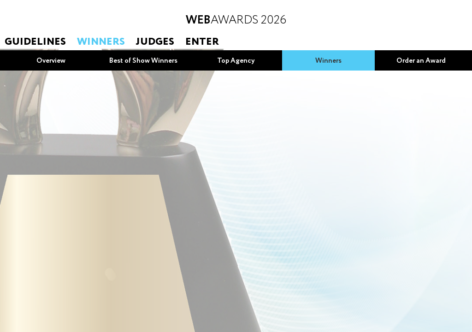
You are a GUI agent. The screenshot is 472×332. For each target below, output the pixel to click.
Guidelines (35, 42)
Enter (202, 42)
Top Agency (236, 61)
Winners (101, 42)
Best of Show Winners (143, 61)
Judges (155, 42)
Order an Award (421, 61)
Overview (50, 61)
